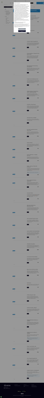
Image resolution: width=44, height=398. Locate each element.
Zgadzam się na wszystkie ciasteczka (22, 31)
